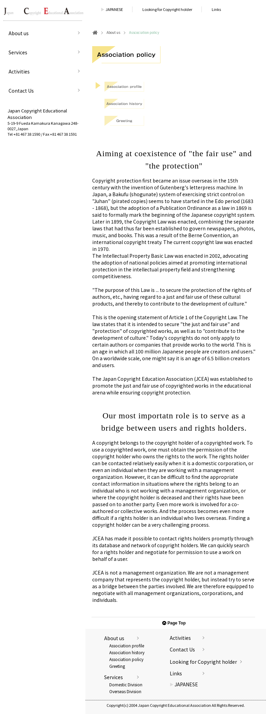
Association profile (126, 645)
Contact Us (21, 90)
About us (19, 33)
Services (18, 52)
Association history (126, 652)
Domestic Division (125, 684)
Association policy (126, 659)
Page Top (173, 623)
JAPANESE (112, 9)
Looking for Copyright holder (167, 9)
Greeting (117, 666)
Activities (19, 71)
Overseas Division (125, 691)
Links (216, 9)
